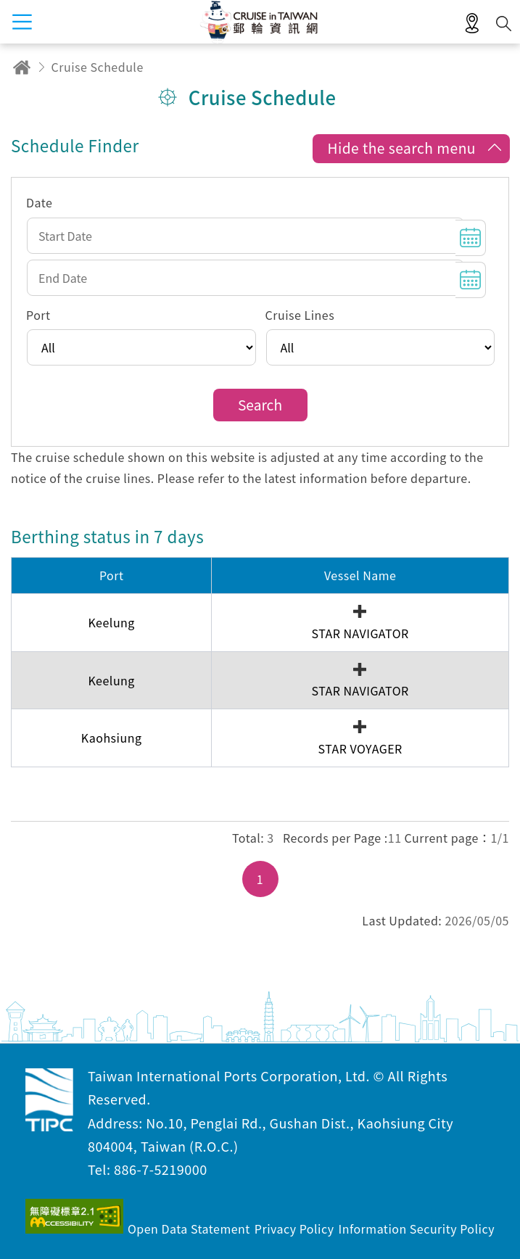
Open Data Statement (189, 1228)
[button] (410, 149)
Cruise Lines (300, 314)
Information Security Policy (416, 1228)
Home (22, 67)
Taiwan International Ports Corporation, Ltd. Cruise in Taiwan (49, 1100)
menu (22, 22)
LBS (472, 24)
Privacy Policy (294, 1228)
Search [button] (503, 23)
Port (38, 314)
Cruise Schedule (97, 66)
